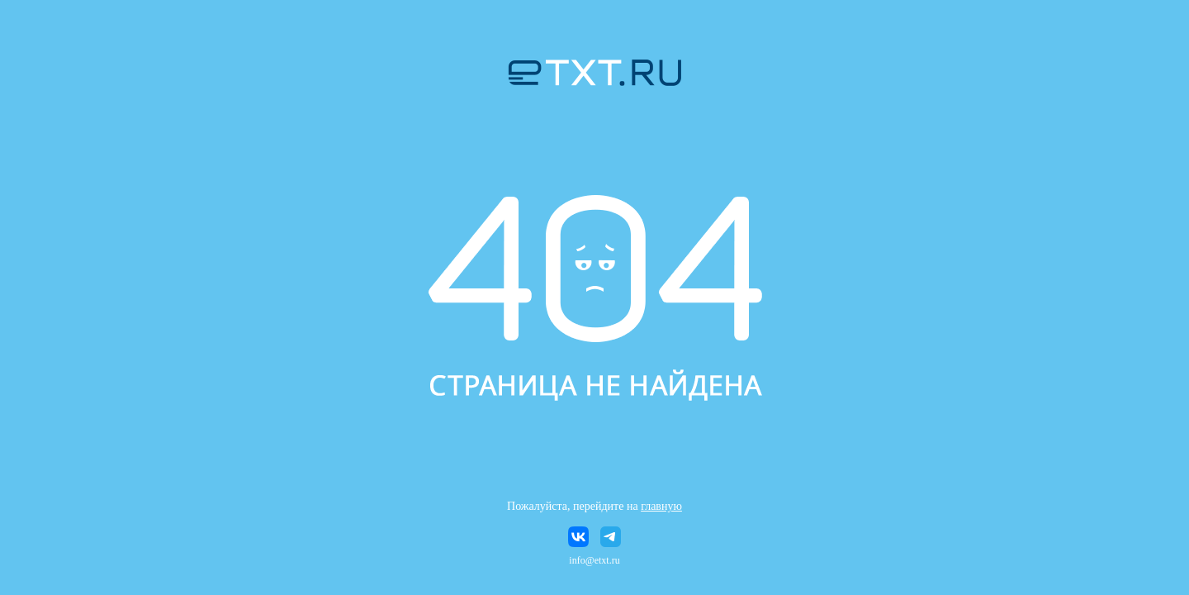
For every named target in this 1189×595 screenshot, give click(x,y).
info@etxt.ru (594, 560)
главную (661, 506)
